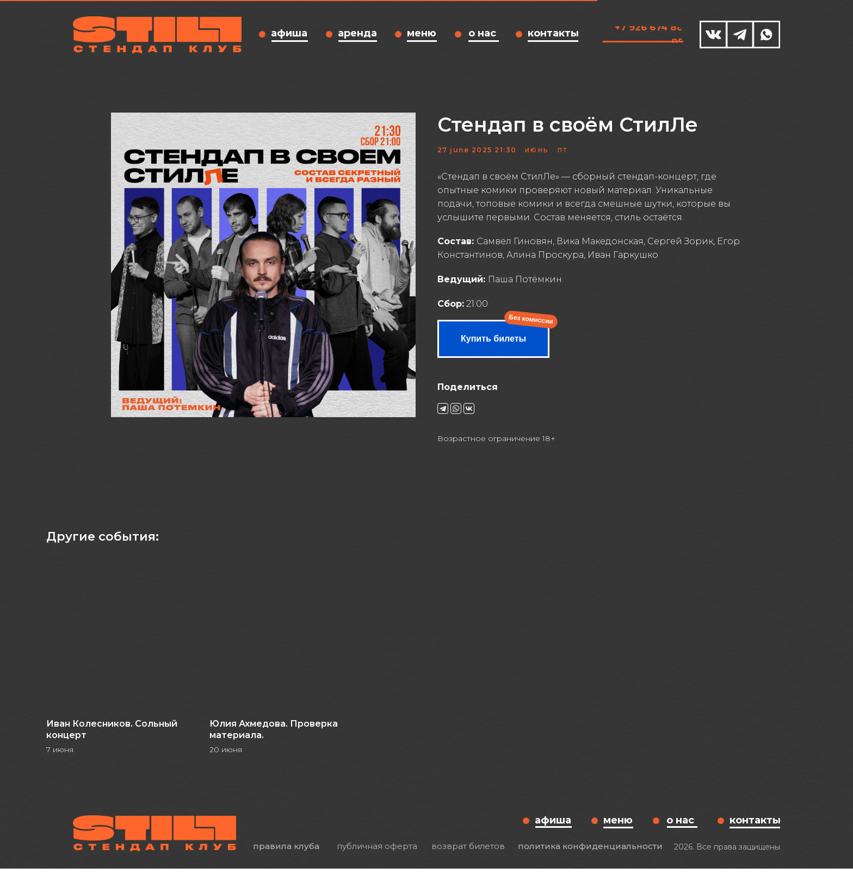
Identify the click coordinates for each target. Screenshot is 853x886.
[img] (713, 34)
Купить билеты (493, 347)
